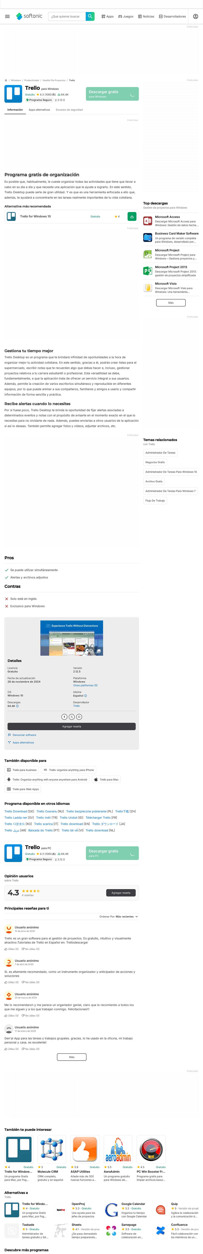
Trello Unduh (68, 817)
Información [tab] (15, 109)
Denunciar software (22, 735)
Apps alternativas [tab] (39, 109)
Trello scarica (43, 824)
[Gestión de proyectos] (54, 80)
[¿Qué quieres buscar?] (90, 16)
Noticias (146, 16)
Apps (107, 16)
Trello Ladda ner (15, 817)
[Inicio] (5, 80)
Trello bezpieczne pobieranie (86, 811)
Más (71, 1057)
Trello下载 (122, 811)
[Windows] (16, 80)
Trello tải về (70, 830)
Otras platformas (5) (85, 685)
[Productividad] (31, 80)
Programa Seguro (39, 99)
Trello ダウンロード (105, 824)
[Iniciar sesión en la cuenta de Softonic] (195, 16)
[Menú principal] (7, 16)
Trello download (71, 824)
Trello (42, 88)
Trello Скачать (47, 811)
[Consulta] (67, 16)
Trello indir (43, 817)
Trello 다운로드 (14, 824)
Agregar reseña (71, 726)
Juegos (125, 16)
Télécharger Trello (98, 817)
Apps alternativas (21, 742)
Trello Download (15, 811)
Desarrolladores (172, 16)
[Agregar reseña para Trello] (46, 94)
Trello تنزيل (11, 830)
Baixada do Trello (40, 830)
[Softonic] (29, 16)
